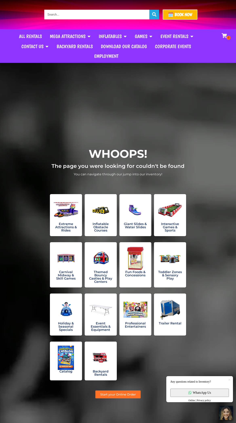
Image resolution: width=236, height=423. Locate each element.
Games (143, 36)
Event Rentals (176, 36)
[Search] (154, 14)
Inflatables (113, 36)
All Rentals (30, 36)
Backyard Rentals (75, 46)
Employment (106, 56)
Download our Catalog (124, 46)
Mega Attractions (70, 36)
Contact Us (34, 46)
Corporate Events (173, 46)
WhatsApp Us (199, 392)
